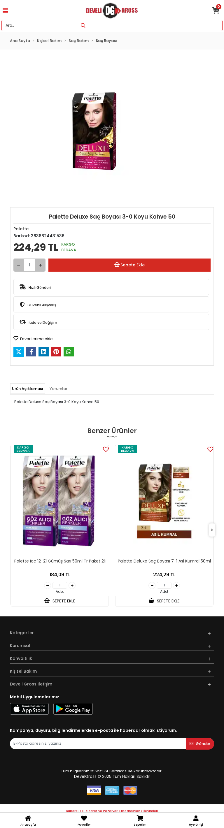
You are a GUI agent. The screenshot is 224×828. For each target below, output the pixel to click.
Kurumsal (20, 645)
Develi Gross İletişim (31, 684)
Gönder (200, 743)
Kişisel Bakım (23, 671)
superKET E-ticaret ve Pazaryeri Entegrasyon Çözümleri (112, 810)
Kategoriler (22, 633)
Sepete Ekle (129, 265)
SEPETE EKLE (59, 601)
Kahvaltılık (21, 658)
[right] (212, 530)
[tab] (27, 388)
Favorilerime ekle (33, 339)
